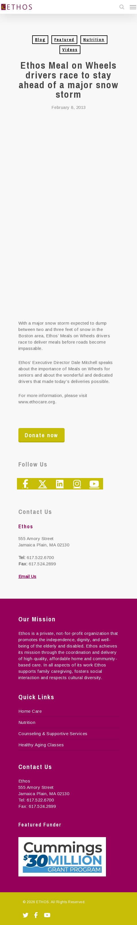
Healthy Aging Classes (41, 744)
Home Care (30, 711)
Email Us (27, 576)
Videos (70, 49)
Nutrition (94, 39)
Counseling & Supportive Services (53, 733)
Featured (64, 39)
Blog (40, 39)
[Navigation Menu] (133, 7)
